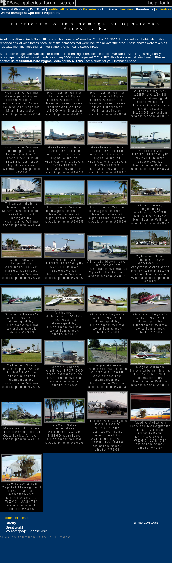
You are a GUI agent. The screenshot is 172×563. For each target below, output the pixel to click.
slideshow (163, 9)
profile (53, 9)
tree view (126, 9)
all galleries (69, 9)
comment (11, 518)
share (25, 518)
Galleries (90, 9)
